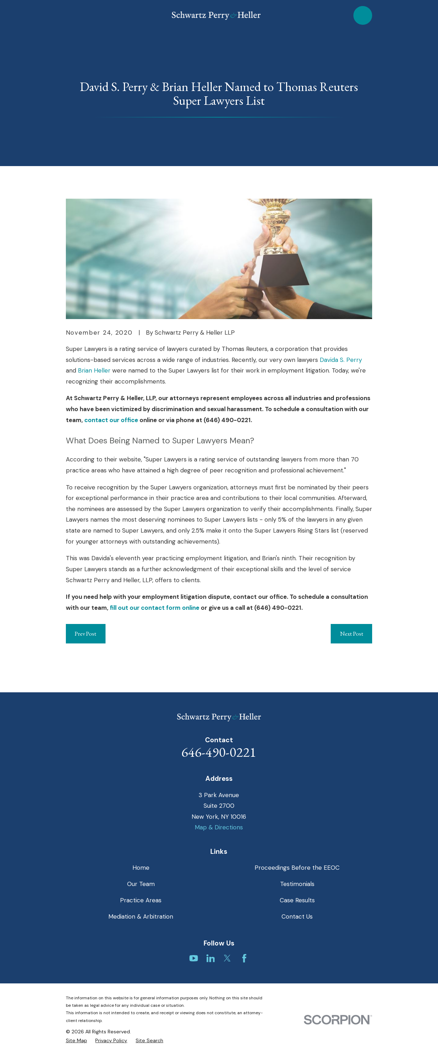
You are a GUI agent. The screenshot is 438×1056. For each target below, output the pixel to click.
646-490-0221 (218, 752)
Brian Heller (94, 370)
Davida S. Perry (341, 360)
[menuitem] (76, 1040)
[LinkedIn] (210, 958)
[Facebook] (244, 958)
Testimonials (297, 884)
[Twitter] (227, 958)
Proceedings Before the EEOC (297, 868)
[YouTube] (193, 958)
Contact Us (297, 916)
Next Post (351, 633)
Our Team (141, 884)
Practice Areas (140, 900)
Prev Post (85, 633)
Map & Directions (219, 827)
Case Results (297, 900)
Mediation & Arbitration (140, 916)
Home (140, 868)
